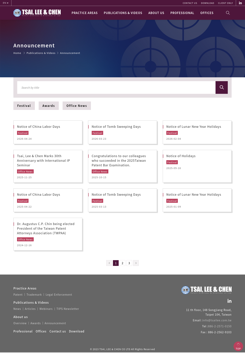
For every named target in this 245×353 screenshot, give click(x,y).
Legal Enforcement (59, 295)
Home (17, 53)
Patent (18, 295)
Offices (207, 13)
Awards (48, 106)
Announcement (55, 324)
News (17, 309)
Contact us (190, 2)
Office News (76, 106)
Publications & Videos (123, 13)
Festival (24, 106)
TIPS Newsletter (67, 309)
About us (156, 13)
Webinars (46, 309)
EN (5, 3)
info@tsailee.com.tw (217, 321)
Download (207, 2)
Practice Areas (85, 13)
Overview (20, 324)
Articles (30, 309)
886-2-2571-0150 (220, 327)
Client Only (225, 2)
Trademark (34, 295)
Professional (182, 13)
